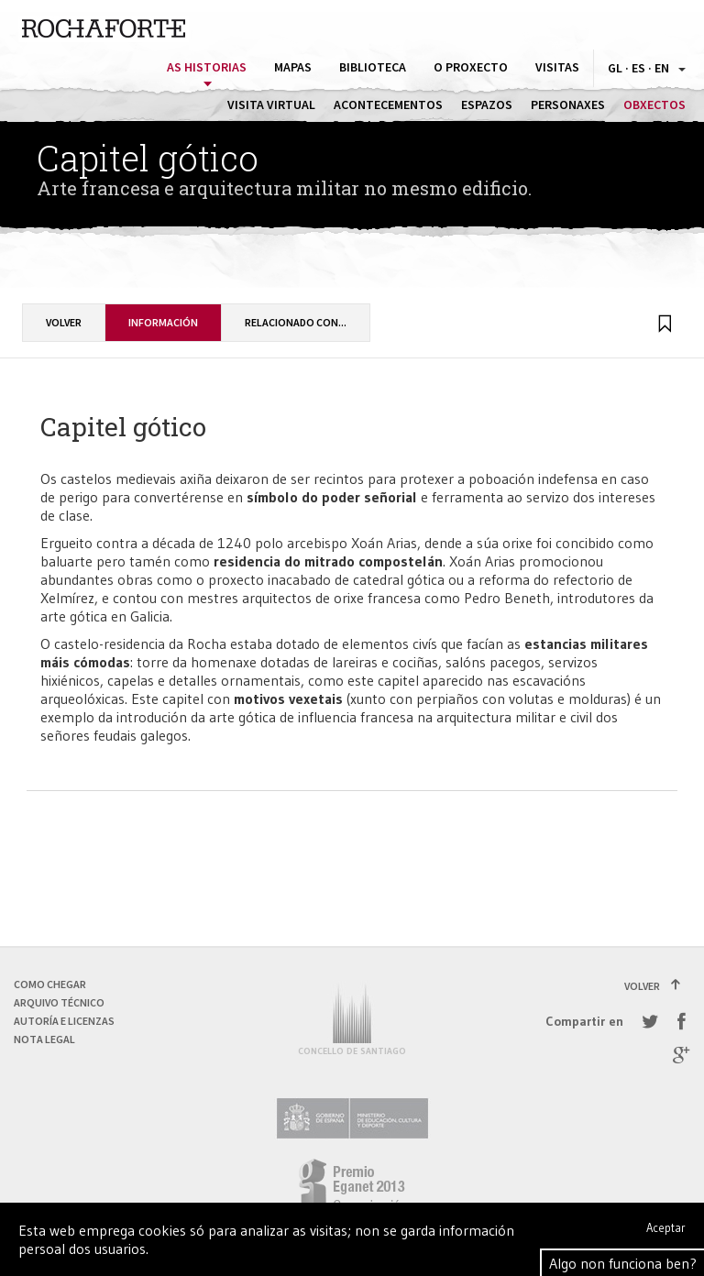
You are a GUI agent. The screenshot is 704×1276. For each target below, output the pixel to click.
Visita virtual (271, 104)
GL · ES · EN (647, 68)
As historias (207, 67)
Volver (64, 322)
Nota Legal (44, 1039)
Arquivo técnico (59, 1002)
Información (163, 322)
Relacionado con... (295, 322)
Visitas (557, 67)
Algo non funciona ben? (623, 1263)
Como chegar (50, 984)
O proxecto (471, 67)
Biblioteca (372, 67)
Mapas (293, 67)
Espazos (486, 104)
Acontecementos (388, 104)
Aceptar (666, 1228)
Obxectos (654, 104)
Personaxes (568, 104)
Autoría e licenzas (64, 1021)
